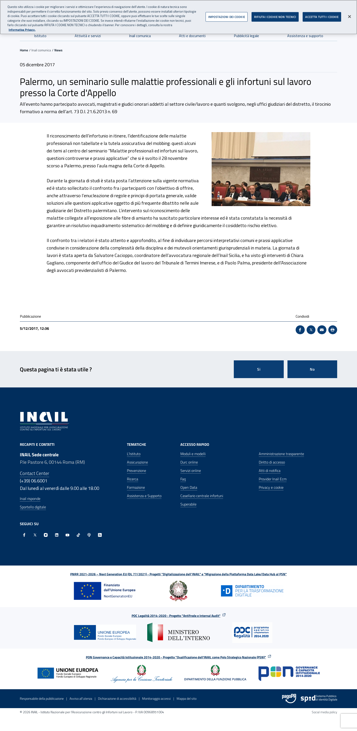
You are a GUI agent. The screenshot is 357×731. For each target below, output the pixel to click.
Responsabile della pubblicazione (42, 698)
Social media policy (324, 712)
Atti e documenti (192, 36)
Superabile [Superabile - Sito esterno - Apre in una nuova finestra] (188, 504)
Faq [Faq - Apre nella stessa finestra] (183, 479)
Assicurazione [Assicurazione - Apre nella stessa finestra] (137, 462)
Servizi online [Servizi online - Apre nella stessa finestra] (190, 470)
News (58, 50)
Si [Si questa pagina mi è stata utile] (259, 369)
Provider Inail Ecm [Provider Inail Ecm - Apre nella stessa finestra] (273, 479)
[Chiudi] (349, 16)
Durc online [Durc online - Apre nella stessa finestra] (189, 462)
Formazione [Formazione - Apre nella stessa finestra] (136, 487)
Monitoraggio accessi (156, 698)
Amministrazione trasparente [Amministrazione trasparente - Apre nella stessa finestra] (281, 454)
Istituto (40, 36)
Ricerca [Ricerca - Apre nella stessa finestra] (132, 479)
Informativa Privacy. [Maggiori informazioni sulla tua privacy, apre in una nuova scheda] (22, 29)
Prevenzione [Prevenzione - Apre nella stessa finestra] (136, 470)
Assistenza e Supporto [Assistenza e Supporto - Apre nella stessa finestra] (144, 496)
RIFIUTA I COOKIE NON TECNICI (275, 16)
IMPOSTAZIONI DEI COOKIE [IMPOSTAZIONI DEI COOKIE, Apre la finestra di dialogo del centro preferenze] (226, 16)
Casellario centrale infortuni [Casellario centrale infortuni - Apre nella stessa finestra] (201, 496)
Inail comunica (140, 36)
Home (24, 50)
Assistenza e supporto (305, 36)
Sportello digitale (33, 507)
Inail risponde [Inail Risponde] (30, 498)
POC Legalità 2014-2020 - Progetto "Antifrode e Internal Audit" (176, 615)
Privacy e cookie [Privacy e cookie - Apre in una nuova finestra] (271, 487)
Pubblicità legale (246, 36)
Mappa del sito (186, 698)
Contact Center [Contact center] (34, 473)
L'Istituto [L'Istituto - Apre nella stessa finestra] (133, 454)
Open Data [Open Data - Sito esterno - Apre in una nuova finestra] (188, 487)
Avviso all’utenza (81, 698)
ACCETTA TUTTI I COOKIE (322, 16)
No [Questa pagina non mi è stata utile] (312, 369)
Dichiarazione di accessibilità (117, 698)
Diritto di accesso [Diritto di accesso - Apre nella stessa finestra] (272, 462)
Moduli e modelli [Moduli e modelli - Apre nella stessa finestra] (193, 454)
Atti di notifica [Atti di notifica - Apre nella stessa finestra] (269, 470)
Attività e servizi (88, 36)
